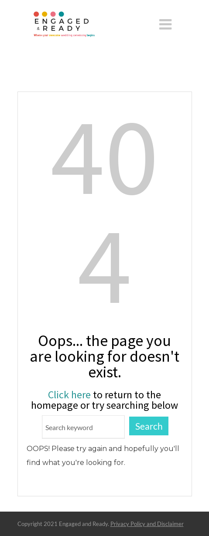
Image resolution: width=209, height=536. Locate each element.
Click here (69, 394)
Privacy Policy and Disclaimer (147, 523)
